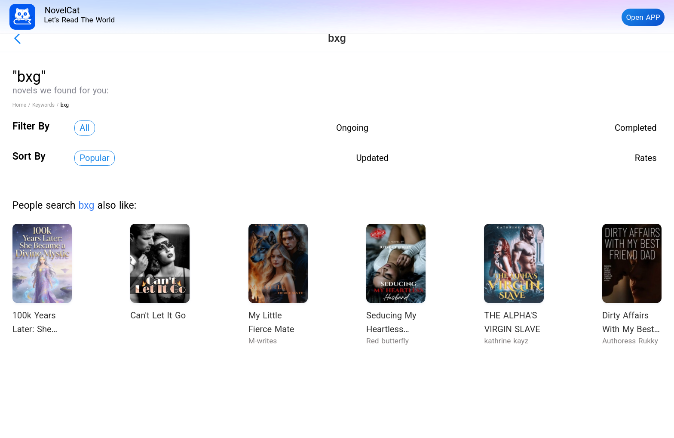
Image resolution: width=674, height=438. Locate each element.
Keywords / (46, 105)
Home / (22, 105)
